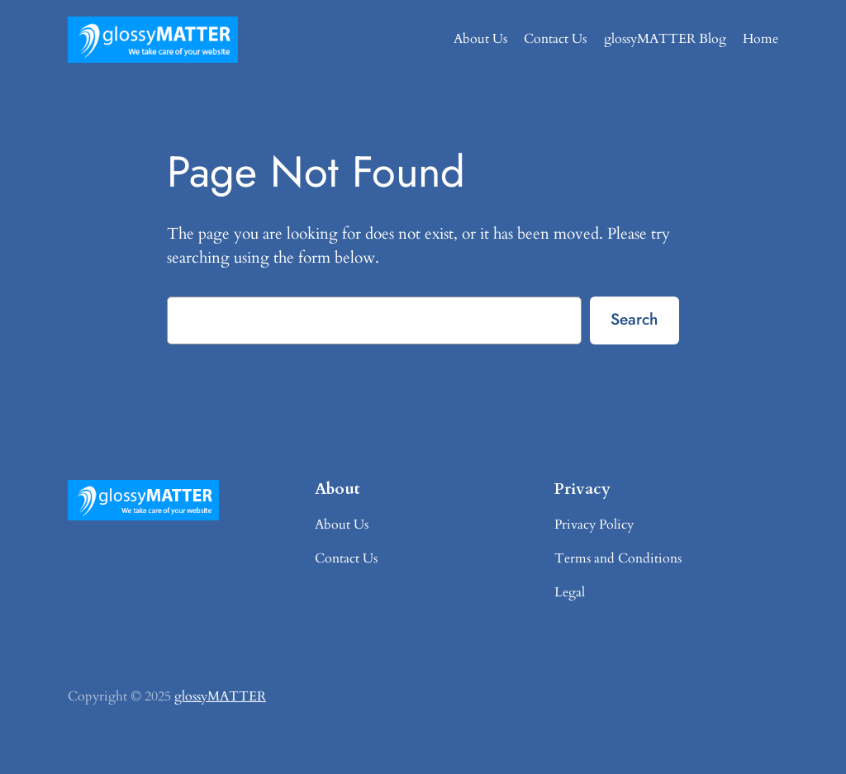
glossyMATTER (220, 696)
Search (634, 318)
